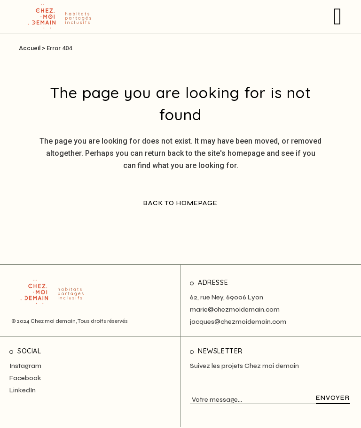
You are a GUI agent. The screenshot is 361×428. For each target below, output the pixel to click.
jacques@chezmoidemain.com (238, 322)
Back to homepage (180, 203)
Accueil (29, 48)
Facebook (25, 378)
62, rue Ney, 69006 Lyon (226, 297)
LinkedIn (22, 390)
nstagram (26, 366)
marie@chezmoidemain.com (235, 309)
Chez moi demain (53, 321)
